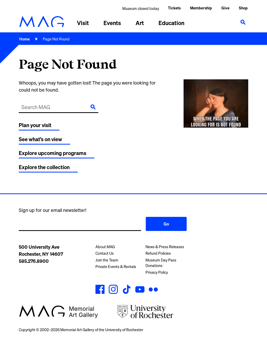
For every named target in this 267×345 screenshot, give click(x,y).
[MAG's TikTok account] (127, 290)
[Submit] (93, 107)
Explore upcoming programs (52, 153)
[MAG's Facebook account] (100, 290)
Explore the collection (44, 167)
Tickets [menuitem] (174, 7)
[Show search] (243, 22)
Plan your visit (35, 125)
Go (166, 224)
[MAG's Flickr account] (153, 290)
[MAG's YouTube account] (140, 290)
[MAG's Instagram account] (113, 290)
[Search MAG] (52, 107)
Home (24, 39)
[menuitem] (201, 8)
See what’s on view (40, 139)
